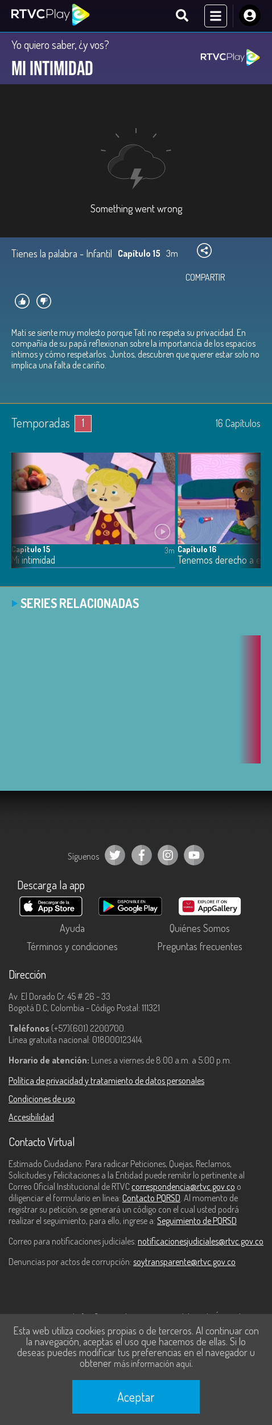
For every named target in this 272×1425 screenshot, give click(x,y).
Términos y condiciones (72, 946)
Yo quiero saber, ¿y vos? (60, 44)
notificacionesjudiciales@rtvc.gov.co (200, 1241)
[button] (246, 518)
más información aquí (152, 1363)
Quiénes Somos (200, 928)
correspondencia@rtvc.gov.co (183, 1186)
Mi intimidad (33, 560)
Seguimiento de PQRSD (197, 1220)
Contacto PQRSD (151, 1198)
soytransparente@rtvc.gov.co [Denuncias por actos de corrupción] (184, 1261)
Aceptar (136, 1397)
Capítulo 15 (30, 549)
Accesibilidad (31, 1117)
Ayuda (72, 928)
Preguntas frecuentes (199, 946)
